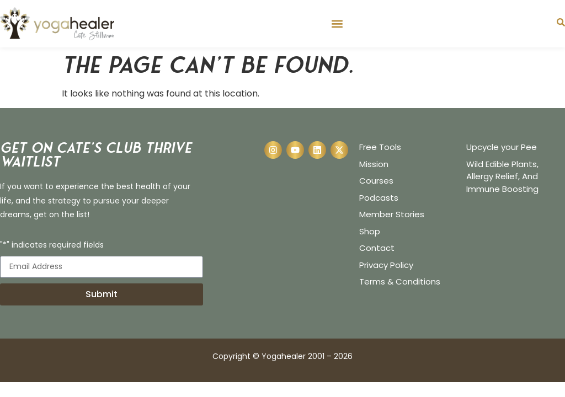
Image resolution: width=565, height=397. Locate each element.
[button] (337, 23)
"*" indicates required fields (52, 245)
